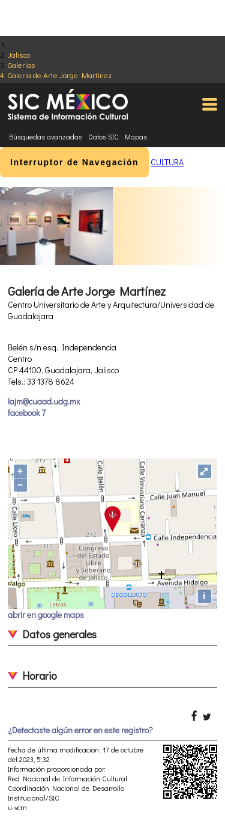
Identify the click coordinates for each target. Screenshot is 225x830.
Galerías (21, 65)
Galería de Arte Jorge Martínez (60, 75)
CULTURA (167, 162)
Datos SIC (103, 136)
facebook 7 (27, 412)
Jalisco (19, 54)
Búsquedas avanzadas (45, 136)
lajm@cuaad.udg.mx (44, 401)
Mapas (136, 136)
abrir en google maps (46, 614)
